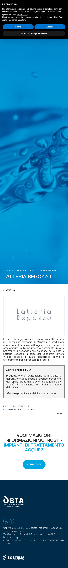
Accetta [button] (49, 27)
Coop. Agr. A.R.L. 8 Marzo (24, 409)
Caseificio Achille (21, 406)
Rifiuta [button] (18, 27)
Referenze (30, 270)
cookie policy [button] (22, 14)
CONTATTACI (34, 464)
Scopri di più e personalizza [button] (34, 33)
